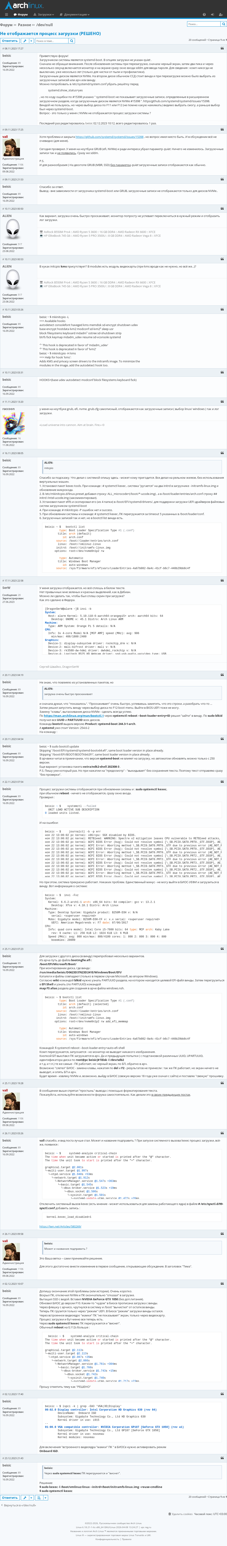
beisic (6, 55)
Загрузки (63, 14)
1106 (20, 164)
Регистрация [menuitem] (221, 15)
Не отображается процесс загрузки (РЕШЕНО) (50, 33)
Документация (93, 14)
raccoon (8, 409)
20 (19, 595)
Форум (41, 14)
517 (20, 244)
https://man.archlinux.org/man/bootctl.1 (74, 716)
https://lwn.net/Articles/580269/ (60, 1226)
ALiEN (7, 216)
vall (5, 137)
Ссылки (7, 15)
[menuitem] (204, 14)
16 (19, 438)
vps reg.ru (146, 1527)
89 (19, 62)
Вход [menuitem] (214, 15)
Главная (20, 14)
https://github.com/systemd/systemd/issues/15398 (109, 137)
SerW (6, 588)
